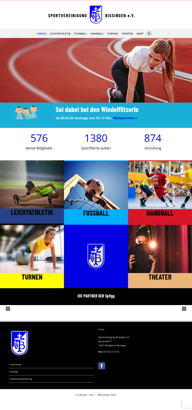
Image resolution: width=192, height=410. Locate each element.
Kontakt (14, 371)
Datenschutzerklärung (21, 378)
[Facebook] (101, 365)
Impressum (16, 364)
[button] (149, 33)
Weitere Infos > (125, 118)
